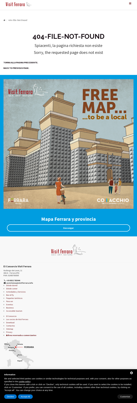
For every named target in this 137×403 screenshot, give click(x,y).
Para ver (9, 301)
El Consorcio (11, 316)
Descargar (68, 228)
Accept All (125, 396)
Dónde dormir (12, 285)
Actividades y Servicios (16, 292)
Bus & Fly (10, 295)
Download (10, 322)
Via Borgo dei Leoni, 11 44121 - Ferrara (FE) (12, 271)
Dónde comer (11, 288)
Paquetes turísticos (14, 298)
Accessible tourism (14, 311)
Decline (110, 396)
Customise (12, 396)
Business (10, 307)
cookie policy (25, 381)
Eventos (9, 304)
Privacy (9, 332)
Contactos (10, 325)
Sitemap (9, 329)
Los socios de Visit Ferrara (17, 319)
